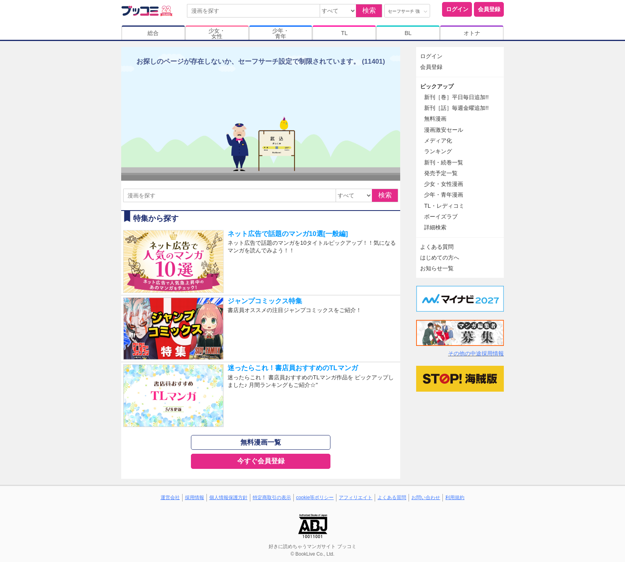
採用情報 (194, 497)
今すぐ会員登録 (261, 461)
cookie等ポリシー (315, 497)
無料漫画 (435, 118)
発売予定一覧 (441, 173)
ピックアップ (437, 86)
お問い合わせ (425, 497)
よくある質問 (437, 247)
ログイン (457, 9)
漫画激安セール (443, 130)
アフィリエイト (355, 497)
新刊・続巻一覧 (443, 162)
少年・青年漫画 (443, 194)
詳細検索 (435, 227)
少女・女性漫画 (443, 184)
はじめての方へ (439, 257)
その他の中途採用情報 (476, 353)
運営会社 (170, 497)
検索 (369, 10)
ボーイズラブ (441, 216)
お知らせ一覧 (437, 268)
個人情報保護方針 (228, 497)
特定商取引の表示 (272, 497)
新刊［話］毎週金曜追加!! (456, 108)
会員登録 (489, 9)
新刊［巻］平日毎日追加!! (456, 97)
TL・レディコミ (444, 206)
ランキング (438, 151)
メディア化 (438, 140)
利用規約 (454, 497)
